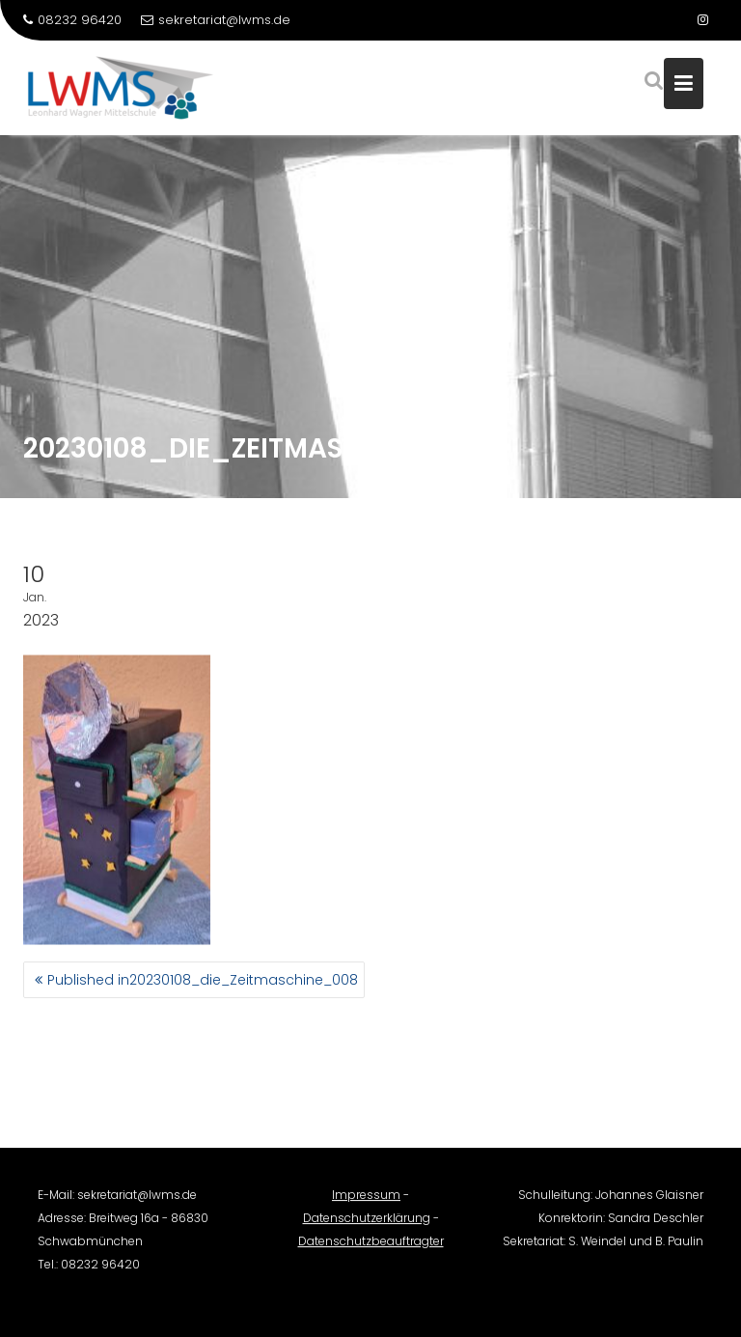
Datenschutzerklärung (366, 1223)
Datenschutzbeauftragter (371, 1247)
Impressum (366, 1200)
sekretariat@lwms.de (215, 20)
